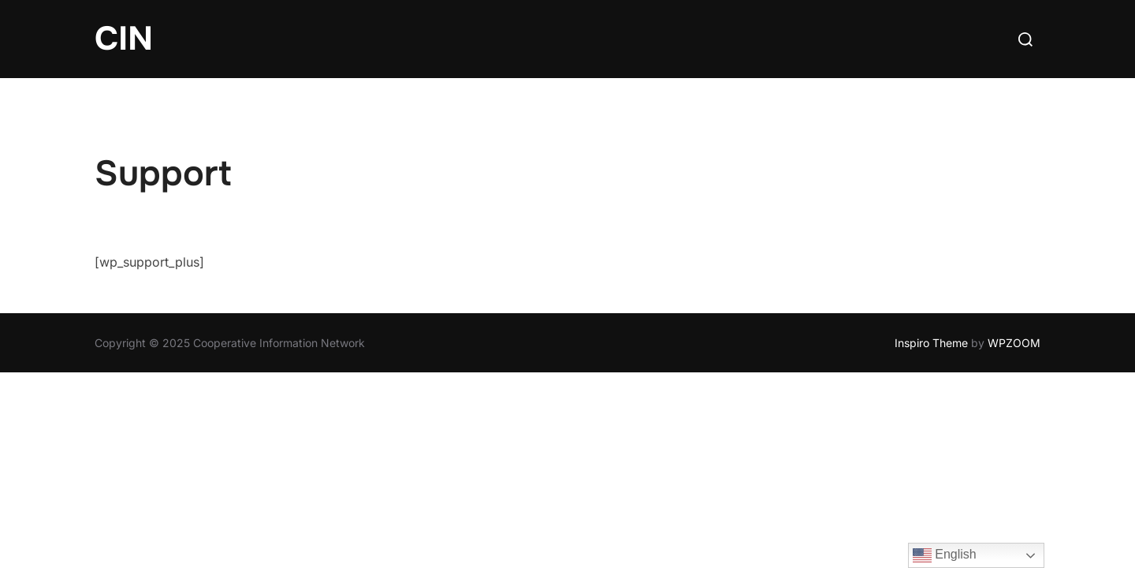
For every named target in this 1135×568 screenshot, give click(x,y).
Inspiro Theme (931, 342)
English (945, 555)
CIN (124, 38)
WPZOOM (1014, 342)
